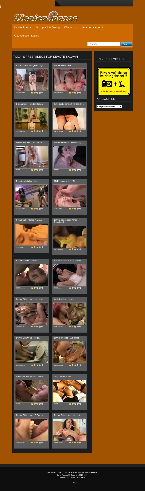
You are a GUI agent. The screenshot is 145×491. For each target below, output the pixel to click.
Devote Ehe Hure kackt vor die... (30, 142)
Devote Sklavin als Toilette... (28, 338)
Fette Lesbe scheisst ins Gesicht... (69, 104)
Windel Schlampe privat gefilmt (67, 261)
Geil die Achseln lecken (64, 299)
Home (73, 482)
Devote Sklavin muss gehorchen (30, 299)
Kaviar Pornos (23, 27)
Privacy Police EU (78, 477)
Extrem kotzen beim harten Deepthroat (65, 221)
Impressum (64, 477)
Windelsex (70, 27)
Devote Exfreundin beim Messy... (68, 142)
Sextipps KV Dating (48, 27)
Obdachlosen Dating (26, 35)
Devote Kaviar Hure (62, 65)
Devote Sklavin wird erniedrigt (67, 415)
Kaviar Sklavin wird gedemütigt (29, 65)
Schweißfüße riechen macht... (29, 220)
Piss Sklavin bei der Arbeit (27, 181)
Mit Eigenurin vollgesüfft (64, 181)
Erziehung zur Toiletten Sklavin (29, 104)
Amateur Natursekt (92, 27)
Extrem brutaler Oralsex (26, 261)
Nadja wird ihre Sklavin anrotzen (30, 376)
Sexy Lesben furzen (62, 376)
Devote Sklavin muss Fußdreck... (30, 415)
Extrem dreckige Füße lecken (66, 338)
